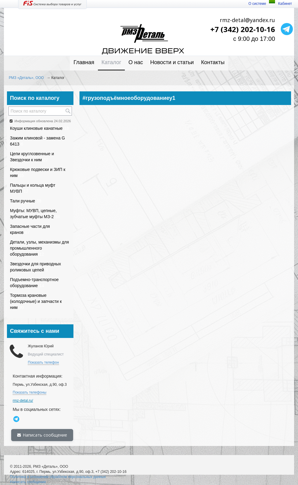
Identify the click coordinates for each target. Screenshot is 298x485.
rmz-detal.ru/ (23, 400)
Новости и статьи (172, 62)
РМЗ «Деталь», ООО (26, 78)
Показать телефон (43, 362)
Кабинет (285, 4)
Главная (83, 62)
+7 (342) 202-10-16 (242, 29)
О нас (135, 62)
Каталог (111, 62)
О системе (257, 4)
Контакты (213, 62)
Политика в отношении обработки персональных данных (58, 477)
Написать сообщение (42, 435)
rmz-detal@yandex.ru (247, 20)
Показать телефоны (29, 392)
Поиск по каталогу (34, 98)
